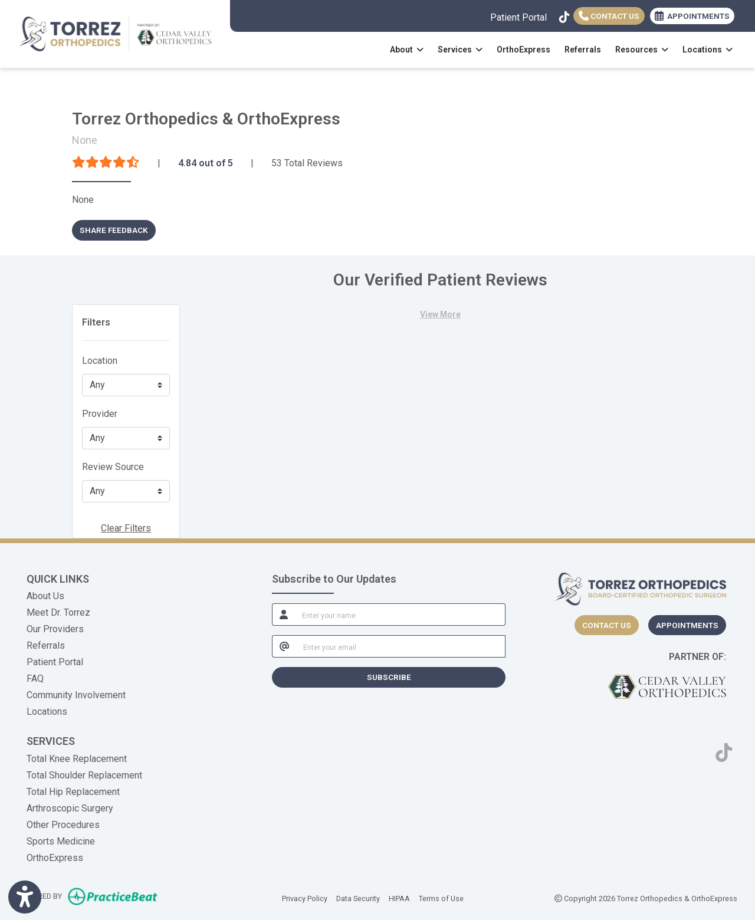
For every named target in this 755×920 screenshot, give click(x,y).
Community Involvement (76, 695)
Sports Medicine (61, 841)
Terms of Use (441, 897)
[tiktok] (563, 14)
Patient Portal (518, 17)
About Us (45, 596)
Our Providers (55, 629)
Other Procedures (63, 824)
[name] (400, 614)
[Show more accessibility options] (25, 897)
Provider (99, 413)
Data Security (358, 897)
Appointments (687, 625)
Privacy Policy (304, 897)
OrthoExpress (523, 49)
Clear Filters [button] (126, 528)
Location (99, 360)
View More (440, 314)
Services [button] (460, 49)
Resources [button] (641, 49)
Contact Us (609, 16)
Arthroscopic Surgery (70, 808)
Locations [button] (707, 49)
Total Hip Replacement (73, 791)
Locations (47, 711)
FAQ (35, 678)
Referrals (582, 49)
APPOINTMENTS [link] (692, 16)
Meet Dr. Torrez (58, 612)
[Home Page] (115, 33)
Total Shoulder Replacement (84, 775)
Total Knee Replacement (77, 758)
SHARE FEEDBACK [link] (114, 230)
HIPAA (399, 897)
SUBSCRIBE (389, 677)
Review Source (113, 466)
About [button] (407, 49)
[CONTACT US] (607, 625)
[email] (401, 646)
